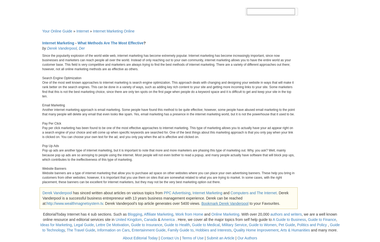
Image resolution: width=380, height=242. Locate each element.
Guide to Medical (206, 225)
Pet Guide (287, 225)
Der (82, 48)
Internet (82, 31)
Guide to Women (263, 225)
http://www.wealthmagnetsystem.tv (75, 203)
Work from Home (189, 214)
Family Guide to (180, 230)
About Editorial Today (140, 238)
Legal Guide (84, 225)
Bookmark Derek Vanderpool (225, 203)
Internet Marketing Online (114, 31)
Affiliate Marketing (158, 214)
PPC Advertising (177, 193)
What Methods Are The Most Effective (111, 43)
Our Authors (247, 238)
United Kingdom (129, 219)
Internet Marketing (58, 43)
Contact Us (170, 238)
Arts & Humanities (295, 230)
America (168, 219)
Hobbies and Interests (213, 230)
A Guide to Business (289, 219)
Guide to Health (177, 225)
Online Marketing (225, 214)
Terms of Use (192, 238)
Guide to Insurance (146, 225)
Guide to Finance (322, 219)
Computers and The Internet (254, 193)
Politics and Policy (312, 225)
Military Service (234, 225)
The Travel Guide (81, 230)
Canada (150, 219)
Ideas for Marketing (56, 225)
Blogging (135, 214)
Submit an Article (220, 238)
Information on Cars (113, 230)
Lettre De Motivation (112, 225)
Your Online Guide (57, 31)
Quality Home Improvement (256, 230)
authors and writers (286, 214)
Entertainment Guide (148, 230)
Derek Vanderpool (62, 48)
